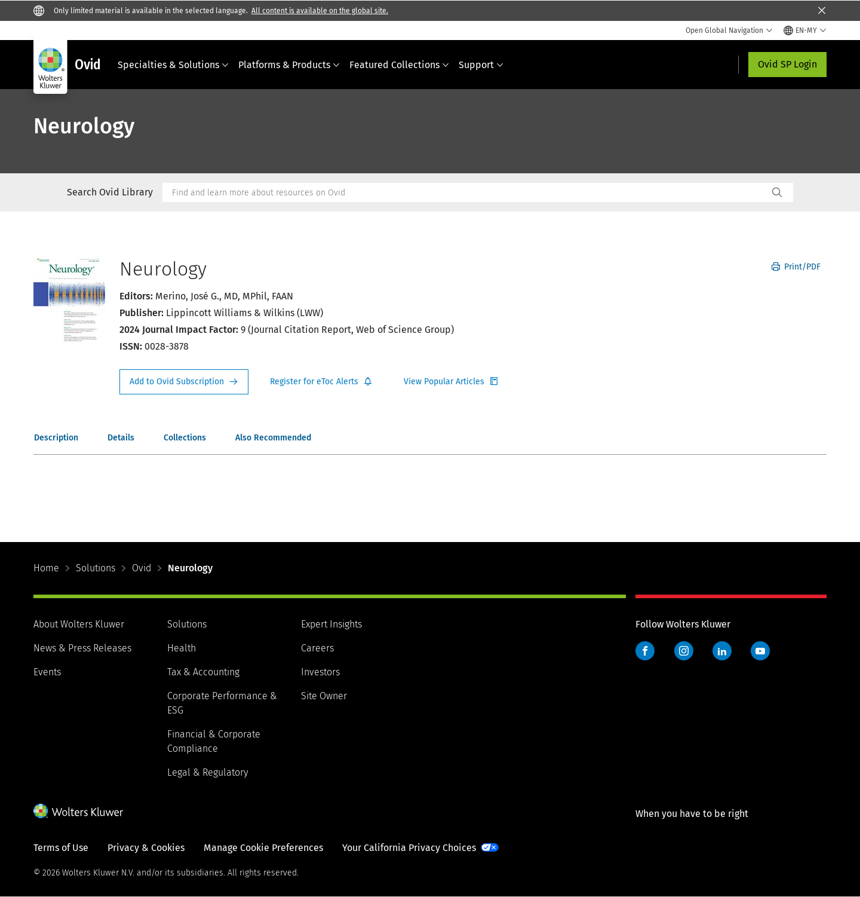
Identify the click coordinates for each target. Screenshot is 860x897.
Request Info (184, 382)
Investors (320, 672)
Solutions (95, 568)
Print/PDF (796, 267)
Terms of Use (60, 847)
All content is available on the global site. (319, 11)
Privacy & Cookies (146, 847)
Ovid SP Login (787, 64)
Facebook (645, 650)
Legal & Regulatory (207, 772)
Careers (317, 648)
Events (47, 672)
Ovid (141, 568)
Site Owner (324, 696)
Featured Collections (399, 65)
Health (181, 648)
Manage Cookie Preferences (263, 847)
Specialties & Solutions (173, 65)
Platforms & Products (289, 65)
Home (46, 568)
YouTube (760, 650)
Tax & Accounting (203, 672)
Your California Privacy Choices (409, 847)
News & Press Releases (82, 648)
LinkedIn (722, 650)
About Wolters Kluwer (78, 624)
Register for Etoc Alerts (321, 382)
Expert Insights (331, 624)
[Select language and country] (805, 30)
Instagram (683, 650)
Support (481, 65)
